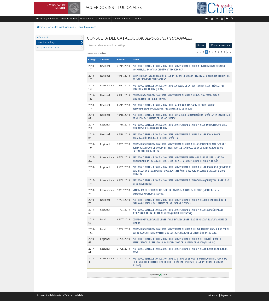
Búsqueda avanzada (48, 47)
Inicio (41, 26)
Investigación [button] (69, 18)
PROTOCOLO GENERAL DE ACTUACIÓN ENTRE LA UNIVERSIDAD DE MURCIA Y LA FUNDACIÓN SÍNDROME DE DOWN (180, 250)
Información (43, 37)
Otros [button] (137, 18)
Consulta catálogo (87, 26)
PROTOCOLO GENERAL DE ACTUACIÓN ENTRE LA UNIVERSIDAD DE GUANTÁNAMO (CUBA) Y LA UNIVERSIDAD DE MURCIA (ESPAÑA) (181, 181)
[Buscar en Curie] (232, 18)
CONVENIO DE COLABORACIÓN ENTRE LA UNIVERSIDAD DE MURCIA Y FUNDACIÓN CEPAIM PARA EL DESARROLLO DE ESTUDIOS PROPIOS (176, 96)
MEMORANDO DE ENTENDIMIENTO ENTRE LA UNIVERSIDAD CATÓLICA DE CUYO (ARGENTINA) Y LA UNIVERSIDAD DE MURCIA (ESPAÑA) (176, 191)
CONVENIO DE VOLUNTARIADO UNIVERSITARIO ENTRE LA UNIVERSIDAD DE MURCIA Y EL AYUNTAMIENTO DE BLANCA (180, 221)
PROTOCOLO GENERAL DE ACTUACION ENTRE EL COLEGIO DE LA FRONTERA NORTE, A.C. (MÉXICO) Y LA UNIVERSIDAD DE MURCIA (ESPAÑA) (178, 87)
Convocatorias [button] (121, 18)
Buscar (200, 45)
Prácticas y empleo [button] (47, 18)
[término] (141, 45)
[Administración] (227, 18)
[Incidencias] (217, 18)
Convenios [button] (103, 18)
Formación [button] (86, 18)
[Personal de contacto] (222, 18)
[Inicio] (206, 18)
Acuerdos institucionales (61, 26)
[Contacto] (212, 18)
